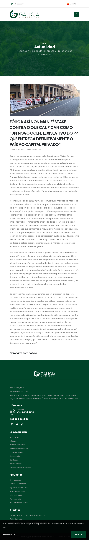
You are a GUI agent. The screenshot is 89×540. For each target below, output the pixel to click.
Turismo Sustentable (19, 484)
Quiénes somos (17, 452)
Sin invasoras (15, 480)
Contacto (14, 460)
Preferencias (9, 534)
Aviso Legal (14, 437)
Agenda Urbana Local (19, 487)
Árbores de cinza (17, 491)
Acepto (78, 534)
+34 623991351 (18, 4)
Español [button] (72, 4)
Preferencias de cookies (20, 467)
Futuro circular (16, 495)
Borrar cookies (16, 464)
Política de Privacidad (19, 448)
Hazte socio (15, 456)
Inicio (44, 43)
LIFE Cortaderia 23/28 (19, 503)
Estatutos (13, 441)
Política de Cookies (18, 445)
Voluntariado (15, 499)
